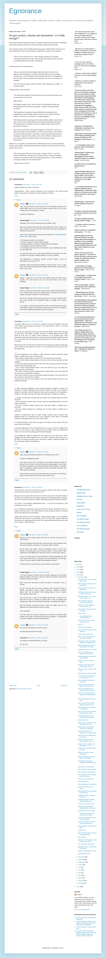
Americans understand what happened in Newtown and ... (87, 694)
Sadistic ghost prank (84, 853)
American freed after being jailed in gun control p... (86, 665)
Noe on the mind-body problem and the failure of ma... (87, 712)
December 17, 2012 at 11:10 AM (38, 275)
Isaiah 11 (80, 624)
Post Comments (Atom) (24, 689)
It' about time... (82, 830)
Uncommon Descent (83, 529)
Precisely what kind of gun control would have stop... (86, 716)
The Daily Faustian (83, 519)
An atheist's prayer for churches (87, 649)
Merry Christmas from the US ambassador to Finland (86, 646)
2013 (78, 572)
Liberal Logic (81, 613)
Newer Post (13, 685)
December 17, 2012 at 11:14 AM (39, 572)
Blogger (61, 948)
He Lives (79, 499)
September (81, 862)
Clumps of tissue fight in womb (87, 851)
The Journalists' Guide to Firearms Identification (85, 601)
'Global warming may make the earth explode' (87, 657)
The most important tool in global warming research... (86, 689)
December (81, 577)
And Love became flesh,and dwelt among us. (86, 621)
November (81, 857)
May (79, 873)
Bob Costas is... (82, 837)
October (80, 859)
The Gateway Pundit (83, 522)
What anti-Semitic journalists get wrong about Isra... (86, 822)
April (79, 875)
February (81, 880)
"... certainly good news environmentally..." (85, 616)
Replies (18, 200)
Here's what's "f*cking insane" (87, 772)
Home (38, 685)
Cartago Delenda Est (83, 490)
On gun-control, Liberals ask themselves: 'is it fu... (86, 744)
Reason (79, 512)
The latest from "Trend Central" (87, 673)
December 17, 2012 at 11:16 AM (38, 625)
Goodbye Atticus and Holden (86, 810)
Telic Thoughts (81, 516)
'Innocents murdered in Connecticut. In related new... (87, 732)
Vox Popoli (80, 532)
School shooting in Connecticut (87, 784)
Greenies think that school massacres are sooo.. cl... (86, 740)
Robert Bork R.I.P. (83, 720)
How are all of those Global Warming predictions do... (86, 703)
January (80, 883)
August (80, 865)
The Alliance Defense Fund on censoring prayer (87, 818)
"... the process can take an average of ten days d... (86, 814)
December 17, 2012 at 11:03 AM (38, 535)
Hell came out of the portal (86, 767)
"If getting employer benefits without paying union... (86, 800)
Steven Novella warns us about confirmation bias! (87, 833)
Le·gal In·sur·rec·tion (83, 509)
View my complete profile (81, 909)
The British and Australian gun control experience (87, 593)
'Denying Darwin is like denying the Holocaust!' (87, 791)
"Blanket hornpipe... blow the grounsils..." (86, 796)
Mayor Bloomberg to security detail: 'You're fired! (86, 757)
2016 (78, 564)
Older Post (64, 685)
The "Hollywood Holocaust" (86, 844)
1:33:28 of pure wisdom (85, 627)
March (80, 878)
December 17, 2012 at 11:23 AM (38, 638)
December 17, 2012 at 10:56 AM (39, 220)
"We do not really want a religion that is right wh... (86, 652)
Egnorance (25, 11)
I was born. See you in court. (86, 804)
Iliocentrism (80, 506)
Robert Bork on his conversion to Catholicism (87, 708)
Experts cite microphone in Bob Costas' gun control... (87, 840)
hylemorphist (81, 503)
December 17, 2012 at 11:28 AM (39, 288)
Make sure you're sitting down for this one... (87, 736)
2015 (78, 567)
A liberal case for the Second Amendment (86, 588)
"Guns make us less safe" (85, 634)
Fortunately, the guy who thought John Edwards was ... (87, 762)
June (79, 870)
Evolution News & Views (84, 496)
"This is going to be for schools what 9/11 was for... (87, 775)
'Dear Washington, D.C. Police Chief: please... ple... (87, 597)
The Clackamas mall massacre (87, 769)
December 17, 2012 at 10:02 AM (38, 204)
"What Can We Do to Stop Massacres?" (85, 753)
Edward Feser (81, 493)
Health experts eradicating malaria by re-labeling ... (86, 727)
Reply (16, 196)
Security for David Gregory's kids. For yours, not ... (86, 605)
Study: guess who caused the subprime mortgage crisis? (87, 641)
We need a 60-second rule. (86, 779)
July (79, 867)
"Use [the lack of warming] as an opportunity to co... (86, 676)
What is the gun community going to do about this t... (86, 685)
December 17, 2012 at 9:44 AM (32, 184)
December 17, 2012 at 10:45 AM (32, 487)
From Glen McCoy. (83, 781)
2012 (78, 575)
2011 (78, 886)
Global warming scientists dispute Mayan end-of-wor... (87, 807)
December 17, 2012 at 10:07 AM (38, 452)
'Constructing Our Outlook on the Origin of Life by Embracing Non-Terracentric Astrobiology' (86, 923)
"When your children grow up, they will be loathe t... (87, 637)
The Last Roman (82, 525)
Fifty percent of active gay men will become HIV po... (87, 723)
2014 (78, 569)
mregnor (22, 204)
